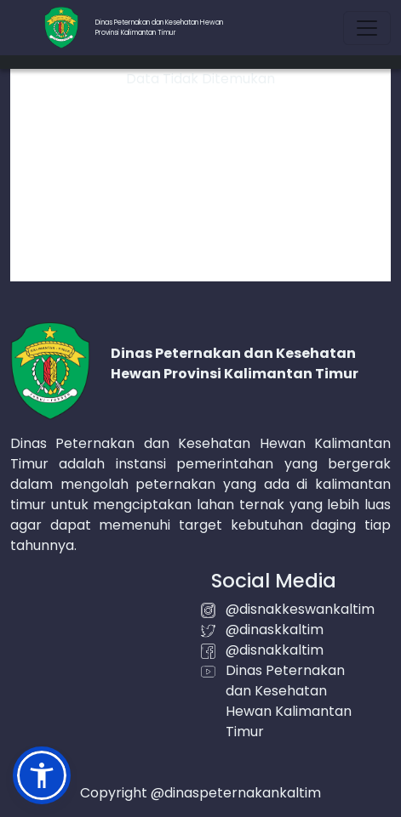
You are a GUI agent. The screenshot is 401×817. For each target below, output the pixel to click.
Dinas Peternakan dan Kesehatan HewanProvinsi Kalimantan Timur (159, 27)
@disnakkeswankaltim (300, 609)
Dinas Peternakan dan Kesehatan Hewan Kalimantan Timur (289, 701)
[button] (41, 775)
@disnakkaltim (275, 650)
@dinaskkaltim (275, 629)
